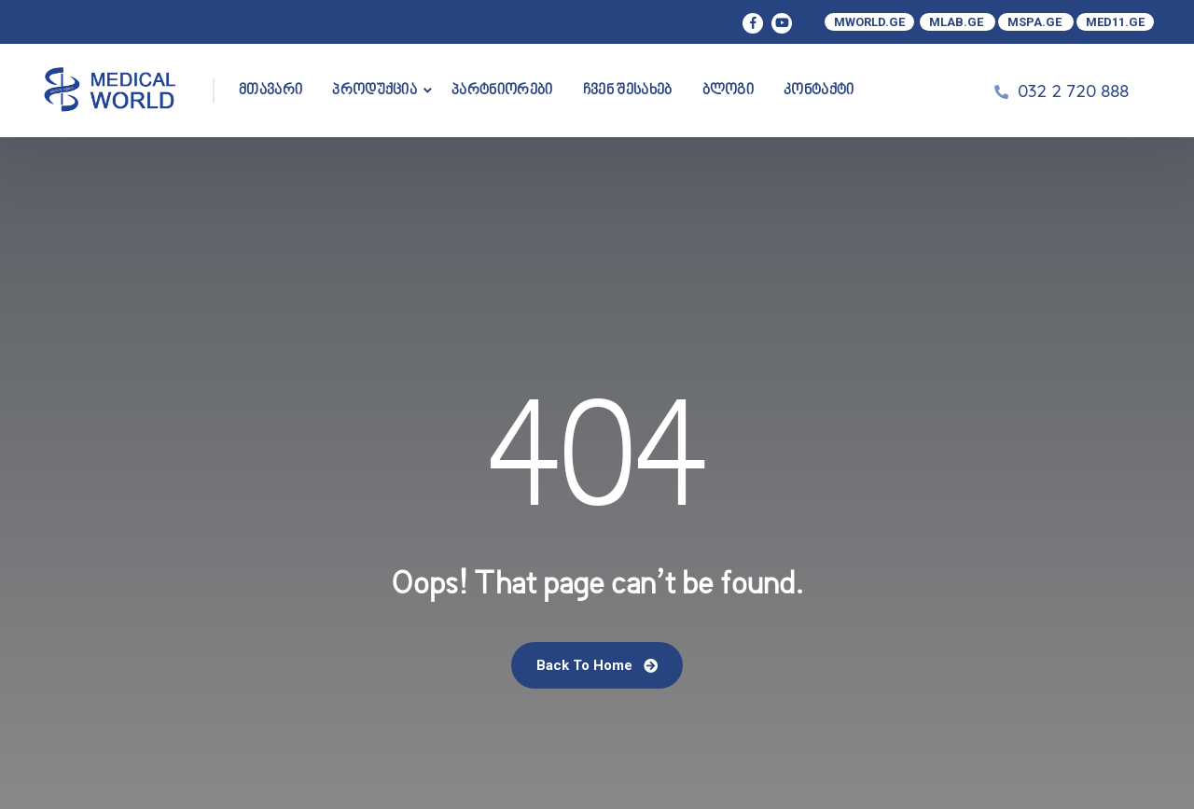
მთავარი (270, 90)
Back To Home (597, 665)
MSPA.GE (1035, 22)
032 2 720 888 (1073, 90)
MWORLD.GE (869, 22)
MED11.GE (1115, 22)
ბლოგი (728, 90)
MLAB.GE (957, 22)
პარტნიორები (502, 90)
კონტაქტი (819, 90)
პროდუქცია (374, 90)
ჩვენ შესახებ (628, 90)
